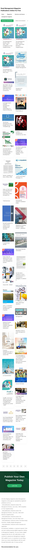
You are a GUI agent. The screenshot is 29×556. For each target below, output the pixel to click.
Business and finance (20, 14)
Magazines (9, 14)
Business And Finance (7, 20)
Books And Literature (20, 20)
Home (2, 14)
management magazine (6, 16)
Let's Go (14, 485)
